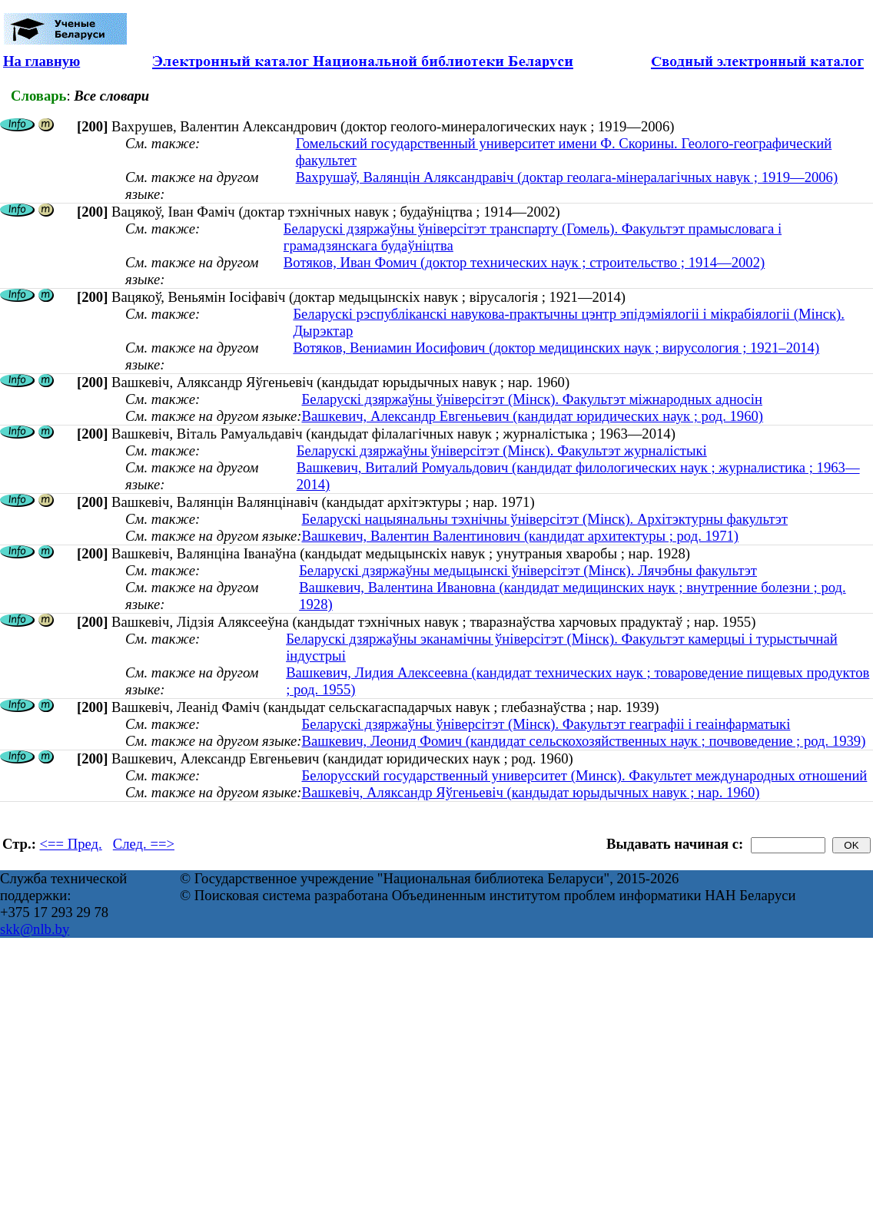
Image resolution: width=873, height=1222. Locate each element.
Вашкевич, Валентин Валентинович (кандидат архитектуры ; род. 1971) (520, 536)
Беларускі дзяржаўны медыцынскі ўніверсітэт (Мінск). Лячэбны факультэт (528, 570)
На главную (41, 61)
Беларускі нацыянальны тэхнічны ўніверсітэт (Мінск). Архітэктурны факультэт (544, 519)
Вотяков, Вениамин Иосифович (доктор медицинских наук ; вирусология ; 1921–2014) (556, 347)
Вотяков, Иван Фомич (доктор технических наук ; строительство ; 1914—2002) (524, 262)
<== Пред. (71, 844)
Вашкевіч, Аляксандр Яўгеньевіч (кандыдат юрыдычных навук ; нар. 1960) (530, 792)
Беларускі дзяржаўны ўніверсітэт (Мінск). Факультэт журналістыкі (502, 450)
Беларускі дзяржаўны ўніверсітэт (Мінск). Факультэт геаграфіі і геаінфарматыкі (545, 724)
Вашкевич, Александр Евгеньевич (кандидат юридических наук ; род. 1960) (532, 416)
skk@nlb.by (34, 929)
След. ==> (143, 844)
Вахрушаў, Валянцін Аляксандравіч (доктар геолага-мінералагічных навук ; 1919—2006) (567, 177)
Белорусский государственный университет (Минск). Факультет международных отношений (584, 775)
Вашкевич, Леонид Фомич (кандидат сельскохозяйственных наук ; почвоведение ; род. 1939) (583, 741)
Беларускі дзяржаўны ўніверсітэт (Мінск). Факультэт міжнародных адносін (531, 399)
